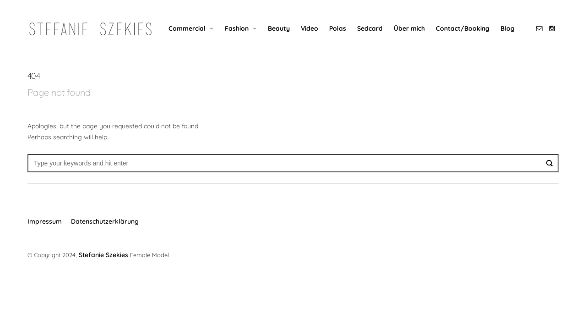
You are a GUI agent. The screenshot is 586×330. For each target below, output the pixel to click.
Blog (507, 28)
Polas (337, 28)
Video (309, 28)
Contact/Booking (462, 28)
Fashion (237, 28)
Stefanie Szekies (102, 254)
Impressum (44, 221)
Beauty (279, 28)
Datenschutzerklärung (105, 221)
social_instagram (552, 28)
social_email (539, 28)
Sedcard (370, 28)
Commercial (187, 28)
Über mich (409, 28)
